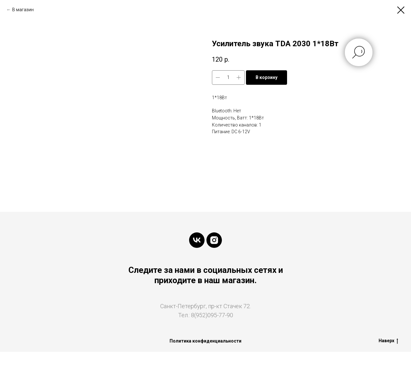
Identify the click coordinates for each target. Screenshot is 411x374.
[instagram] (214, 240)
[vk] (197, 240)
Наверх (388, 341)
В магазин (23, 9)
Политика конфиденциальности (205, 341)
